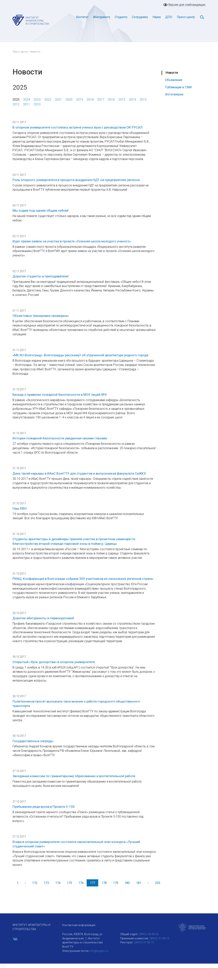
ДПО (168, 17)
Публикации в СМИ (178, 87)
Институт (82, 17)
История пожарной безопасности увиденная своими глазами (60, 438)
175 (69, 883)
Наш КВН (20, 508)
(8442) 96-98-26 (148, 934)
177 (92, 883)
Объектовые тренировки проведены (41, 316)
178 (104, 883)
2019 (79, 99)
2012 (16, 104)
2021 (58, 99)
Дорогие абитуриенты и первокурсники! (43, 618)
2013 (143, 99)
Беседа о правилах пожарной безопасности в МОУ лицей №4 (60, 394)
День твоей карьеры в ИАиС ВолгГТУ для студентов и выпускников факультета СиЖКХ (79, 473)
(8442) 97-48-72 (144, 942)
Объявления (173, 80)
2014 (132, 99)
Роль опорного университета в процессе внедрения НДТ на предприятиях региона (76, 180)
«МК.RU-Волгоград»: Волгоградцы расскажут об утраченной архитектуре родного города (80, 355)
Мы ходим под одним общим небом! (41, 210)
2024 (26, 99)
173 (46, 883)
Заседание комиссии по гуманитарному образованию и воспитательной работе (74, 776)
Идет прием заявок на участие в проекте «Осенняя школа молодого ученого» (72, 241)
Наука (157, 17)
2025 (16, 99)
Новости (172, 72)
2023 (37, 99)
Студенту (121, 17)
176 (81, 883)
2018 (90, 99)
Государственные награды (33, 741)
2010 (37, 104)
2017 (100, 99)
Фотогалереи (174, 94)
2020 (68, 99)
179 (115, 883)
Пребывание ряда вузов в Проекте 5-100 (44, 807)
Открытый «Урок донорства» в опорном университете (54, 662)
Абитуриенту (101, 17)
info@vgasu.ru (99, 951)
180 (127, 883)
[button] (3, 966)
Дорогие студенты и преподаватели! (41, 276)
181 (138, 883)
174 (57, 883)
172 (34, 883)
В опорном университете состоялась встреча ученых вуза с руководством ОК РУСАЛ (78, 127)
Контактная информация (78, 925)
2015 (121, 99)
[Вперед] (148, 882)
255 (157, 883)
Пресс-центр (186, 17)
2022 (47, 99)
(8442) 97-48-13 (159, 938)
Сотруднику (140, 17)
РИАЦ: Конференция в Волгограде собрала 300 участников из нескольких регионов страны (83, 579)
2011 (26, 104)
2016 (111, 99)
